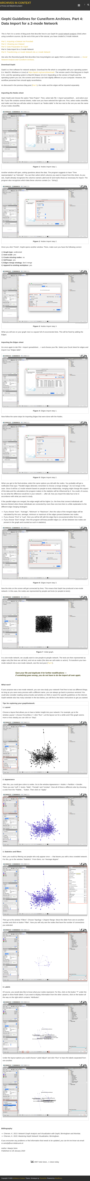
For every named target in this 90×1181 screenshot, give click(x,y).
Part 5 (50, 663)
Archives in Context (15, 2)
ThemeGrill (42, 1178)
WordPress (58, 1178)
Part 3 (34, 85)
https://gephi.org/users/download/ (41, 72)
